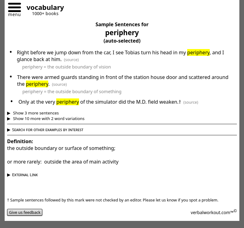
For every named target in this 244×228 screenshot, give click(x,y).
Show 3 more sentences (35, 113)
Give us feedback (24, 212)
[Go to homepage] (43, 8)
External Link (25, 174)
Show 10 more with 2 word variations (48, 118)
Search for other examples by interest (47, 129)
